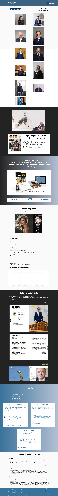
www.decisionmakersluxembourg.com (16, 420)
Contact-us (13, 493)
